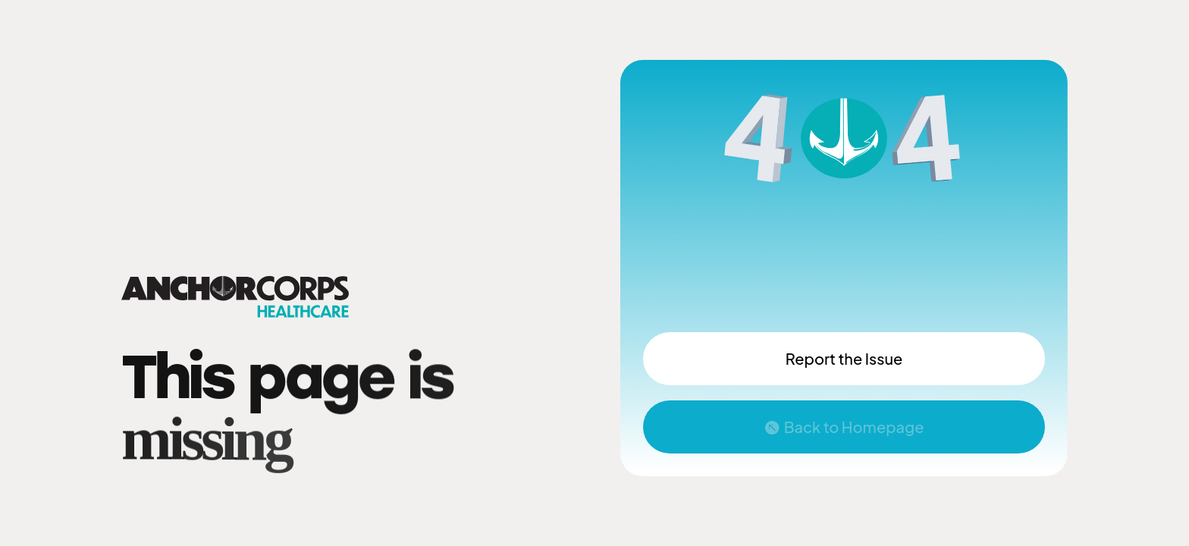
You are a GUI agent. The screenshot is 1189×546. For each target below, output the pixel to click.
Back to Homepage (854, 426)
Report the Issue (844, 358)
